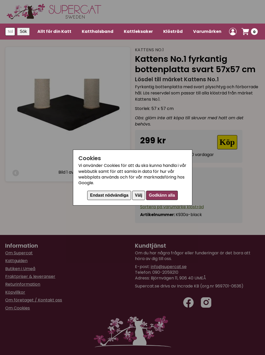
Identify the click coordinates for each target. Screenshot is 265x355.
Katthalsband (97, 31)
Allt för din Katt (54, 31)
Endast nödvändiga (109, 195)
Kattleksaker (138, 31)
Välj (138, 195)
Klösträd (173, 31)
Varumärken (207, 31)
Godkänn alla (162, 195)
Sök (23, 31)
